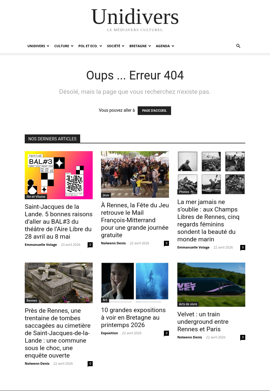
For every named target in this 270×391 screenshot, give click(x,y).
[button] (238, 46)
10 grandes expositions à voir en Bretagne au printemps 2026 (133, 317)
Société (116, 46)
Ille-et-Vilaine (36, 196)
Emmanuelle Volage (41, 244)
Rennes (32, 300)
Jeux (106, 195)
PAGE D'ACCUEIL (154, 111)
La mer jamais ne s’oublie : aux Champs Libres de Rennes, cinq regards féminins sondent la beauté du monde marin (208, 220)
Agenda (165, 46)
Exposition (109, 333)
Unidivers (38, 46)
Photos (184, 192)
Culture (64, 46)
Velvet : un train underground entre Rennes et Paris (203, 322)
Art (105, 300)
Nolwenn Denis (113, 243)
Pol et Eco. (90, 46)
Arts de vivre (188, 304)
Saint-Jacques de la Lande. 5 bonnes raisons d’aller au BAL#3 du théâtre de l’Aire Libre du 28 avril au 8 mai (59, 221)
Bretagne (140, 46)
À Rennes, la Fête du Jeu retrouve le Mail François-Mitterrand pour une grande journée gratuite (135, 220)
